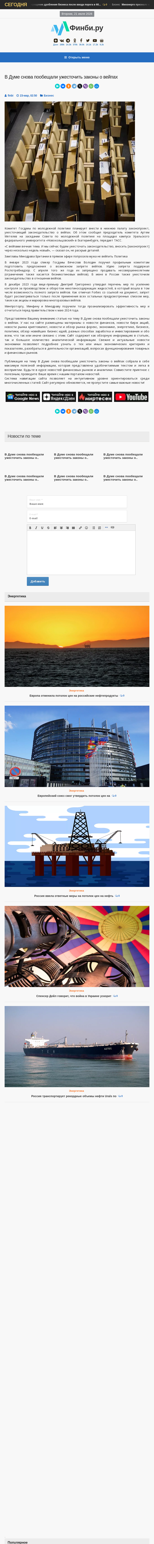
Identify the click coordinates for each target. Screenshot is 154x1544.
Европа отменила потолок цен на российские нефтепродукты (73, 695)
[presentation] (30, 528)
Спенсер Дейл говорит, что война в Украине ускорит (73, 996)
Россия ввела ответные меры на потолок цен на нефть (73, 896)
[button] (30, 527)
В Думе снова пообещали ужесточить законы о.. (24, 456)
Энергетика (76, 690)
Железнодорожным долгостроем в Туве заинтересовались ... (51, 1521)
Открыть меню (77, 57)
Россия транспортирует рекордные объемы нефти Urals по (74, 1018)
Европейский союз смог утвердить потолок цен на (74, 795)
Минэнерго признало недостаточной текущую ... (41, 1502)
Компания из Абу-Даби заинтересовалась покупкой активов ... (52, 1541)
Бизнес (52, 4)
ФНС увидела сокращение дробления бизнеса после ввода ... (52, 1483)
